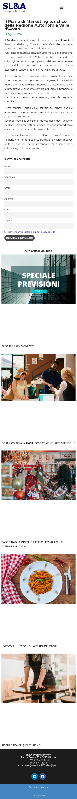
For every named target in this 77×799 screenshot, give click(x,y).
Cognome (9, 177)
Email (7, 188)
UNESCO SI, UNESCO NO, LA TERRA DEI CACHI (29, 646)
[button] (61, 7)
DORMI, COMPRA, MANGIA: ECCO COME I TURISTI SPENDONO (38, 443)
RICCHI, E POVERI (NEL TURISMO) (21, 745)
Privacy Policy (38, 795)
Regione (8, 220)
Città (6, 209)
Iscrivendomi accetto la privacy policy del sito (31, 232)
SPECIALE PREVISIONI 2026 (17, 346)
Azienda (8, 198)
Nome (7, 166)
